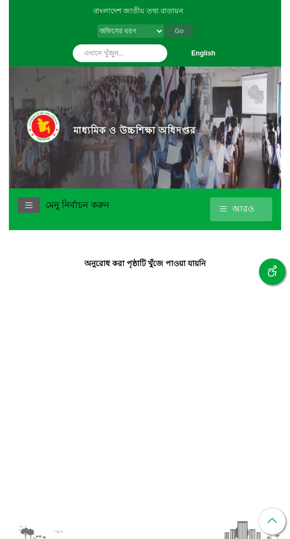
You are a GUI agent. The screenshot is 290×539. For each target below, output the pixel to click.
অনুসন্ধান (156, 53)
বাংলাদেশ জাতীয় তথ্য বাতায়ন (138, 11)
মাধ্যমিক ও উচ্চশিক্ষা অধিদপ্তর (134, 130)
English (203, 53)
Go (179, 31)
